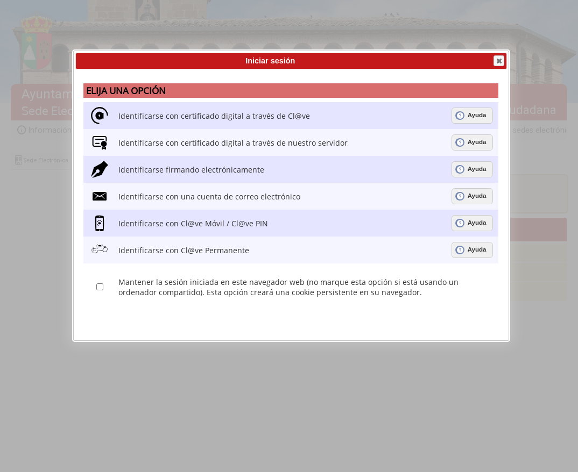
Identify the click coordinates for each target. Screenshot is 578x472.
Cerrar (498, 60)
